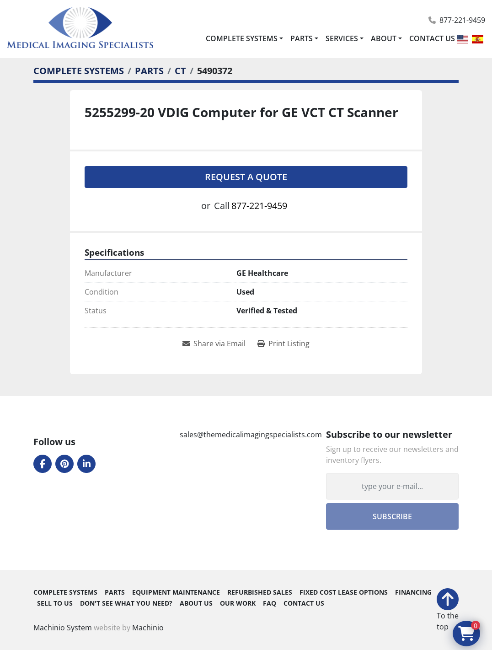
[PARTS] (149, 70)
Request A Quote (246, 177)
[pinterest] (64, 464)
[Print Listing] (283, 343)
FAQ (269, 603)
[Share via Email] (213, 343)
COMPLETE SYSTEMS (242, 38)
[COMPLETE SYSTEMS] (78, 70)
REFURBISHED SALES (259, 592)
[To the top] (448, 610)
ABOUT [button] (383, 38)
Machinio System (62, 628)
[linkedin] (86, 464)
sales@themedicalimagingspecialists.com (251, 435)
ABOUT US (196, 603)
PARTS (301, 38)
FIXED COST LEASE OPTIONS (343, 592)
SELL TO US (55, 603)
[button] (244, 38)
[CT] (180, 70)
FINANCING (413, 592)
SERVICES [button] (342, 38)
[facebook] (42, 464)
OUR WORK (238, 603)
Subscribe (392, 516)
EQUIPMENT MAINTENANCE (176, 592)
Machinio (148, 628)
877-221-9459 (462, 20)
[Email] (392, 486)
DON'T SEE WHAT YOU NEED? (126, 603)
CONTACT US (432, 38)
